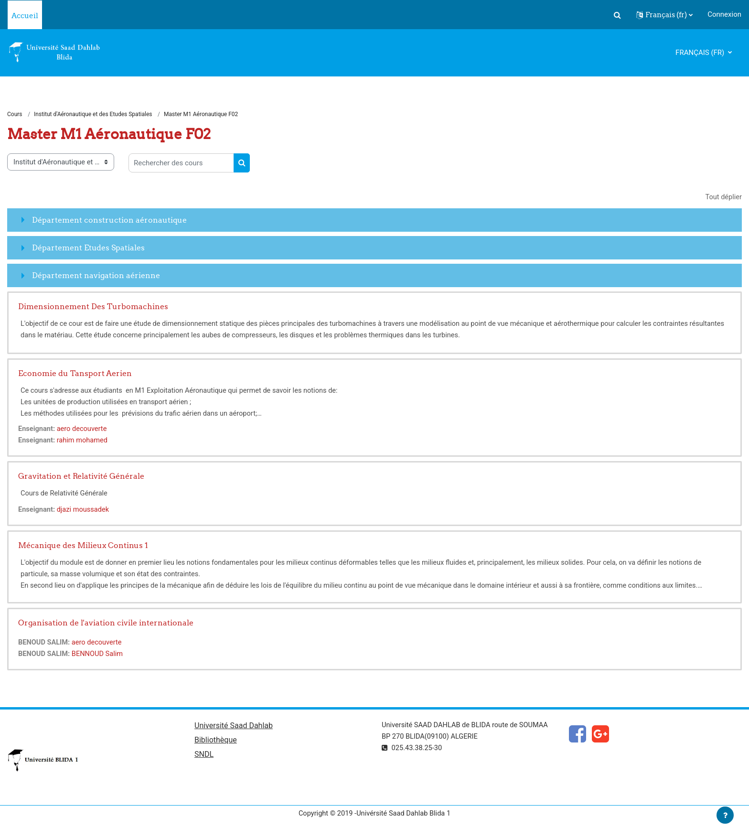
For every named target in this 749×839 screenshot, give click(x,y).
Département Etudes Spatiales (88, 248)
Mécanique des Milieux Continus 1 (83, 546)
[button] (617, 15)
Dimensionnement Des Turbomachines (93, 307)
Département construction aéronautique (109, 220)
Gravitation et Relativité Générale (81, 477)
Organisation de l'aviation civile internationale (105, 623)
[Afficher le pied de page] (725, 815)
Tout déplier (723, 198)
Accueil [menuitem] (24, 15)
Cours (14, 114)
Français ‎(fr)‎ (700, 52)
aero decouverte (83, 429)
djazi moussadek (85, 510)
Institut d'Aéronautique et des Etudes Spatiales (93, 114)
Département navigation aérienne (96, 275)
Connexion (724, 14)
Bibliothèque (215, 741)
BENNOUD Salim (99, 654)
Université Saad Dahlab (233, 726)
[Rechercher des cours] (181, 163)
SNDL (204, 756)
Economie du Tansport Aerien (75, 374)
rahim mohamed (84, 441)
